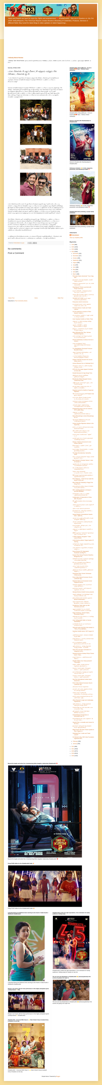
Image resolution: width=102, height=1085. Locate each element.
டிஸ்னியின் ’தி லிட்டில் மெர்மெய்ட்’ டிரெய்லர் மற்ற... (82, 624)
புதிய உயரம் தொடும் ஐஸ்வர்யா (81, 508)
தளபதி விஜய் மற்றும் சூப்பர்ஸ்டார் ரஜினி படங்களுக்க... (82, 387)
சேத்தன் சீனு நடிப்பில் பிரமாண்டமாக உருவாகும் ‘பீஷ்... (83, 708)
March (74, 274)
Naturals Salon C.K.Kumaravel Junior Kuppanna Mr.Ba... (82, 581)
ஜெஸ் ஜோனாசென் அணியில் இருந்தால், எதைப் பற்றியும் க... (82, 602)
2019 (72, 753)
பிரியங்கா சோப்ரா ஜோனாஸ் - (81, 686)
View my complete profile (76, 237)
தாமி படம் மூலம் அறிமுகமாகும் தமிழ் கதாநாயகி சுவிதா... (83, 427)
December (76, 253)
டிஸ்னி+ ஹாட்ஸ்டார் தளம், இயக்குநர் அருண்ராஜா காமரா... (83, 439)
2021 (72, 749)
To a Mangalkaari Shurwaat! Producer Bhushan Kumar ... (82, 349)
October (75, 258)
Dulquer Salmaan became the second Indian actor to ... (82, 360)
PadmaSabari (75, 235)
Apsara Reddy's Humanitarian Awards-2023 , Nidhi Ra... (83, 515)
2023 (72, 251)
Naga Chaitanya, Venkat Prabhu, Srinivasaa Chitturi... (81, 613)
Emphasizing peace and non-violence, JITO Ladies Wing (82, 409)
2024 (72, 249)
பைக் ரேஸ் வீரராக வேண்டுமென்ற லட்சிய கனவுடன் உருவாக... (82, 398)
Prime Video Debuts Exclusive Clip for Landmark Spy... (82, 578)
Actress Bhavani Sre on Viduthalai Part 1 (83, 363)
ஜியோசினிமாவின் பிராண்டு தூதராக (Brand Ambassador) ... (82, 598)
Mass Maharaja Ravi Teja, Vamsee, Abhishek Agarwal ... (82, 333)
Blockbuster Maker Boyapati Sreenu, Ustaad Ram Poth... (82, 379)
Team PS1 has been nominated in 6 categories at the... (82, 650)
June (74, 267)
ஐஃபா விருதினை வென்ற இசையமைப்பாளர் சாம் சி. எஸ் (82, 643)
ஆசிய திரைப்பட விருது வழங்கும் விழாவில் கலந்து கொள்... (82, 704)
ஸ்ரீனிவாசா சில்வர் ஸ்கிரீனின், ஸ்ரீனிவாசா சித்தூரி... (80, 376)
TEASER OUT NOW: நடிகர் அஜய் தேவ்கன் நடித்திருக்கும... (82, 299)
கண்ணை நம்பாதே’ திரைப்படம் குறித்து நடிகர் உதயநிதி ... (83, 617)
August (75, 262)
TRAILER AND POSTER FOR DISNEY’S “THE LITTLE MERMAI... (83, 628)
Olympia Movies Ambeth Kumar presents (83, 592)
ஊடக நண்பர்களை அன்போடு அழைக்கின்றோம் (81, 468)
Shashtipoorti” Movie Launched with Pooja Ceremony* (82, 287)
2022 (72, 746)
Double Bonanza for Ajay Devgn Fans (82, 373)
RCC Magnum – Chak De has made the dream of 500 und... (83, 479)
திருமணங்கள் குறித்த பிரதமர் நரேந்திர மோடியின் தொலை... (83, 487)
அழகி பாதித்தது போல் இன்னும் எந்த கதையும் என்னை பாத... (83, 595)
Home (36, 298)
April (74, 271)
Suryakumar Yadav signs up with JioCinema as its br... (81, 606)
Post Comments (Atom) (21, 301)
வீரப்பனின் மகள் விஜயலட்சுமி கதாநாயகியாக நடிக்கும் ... (81, 431)
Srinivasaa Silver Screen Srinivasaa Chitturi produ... (82, 574)
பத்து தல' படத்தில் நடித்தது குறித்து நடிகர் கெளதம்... (82, 322)
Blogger (58, 1076)
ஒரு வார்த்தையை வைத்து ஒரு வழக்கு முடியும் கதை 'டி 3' (83, 672)
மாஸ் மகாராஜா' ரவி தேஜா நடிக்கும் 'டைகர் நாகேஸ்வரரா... (82, 336)
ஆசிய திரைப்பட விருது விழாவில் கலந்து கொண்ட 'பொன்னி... (82, 646)
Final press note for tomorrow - (81, 302)
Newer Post (11, 298)
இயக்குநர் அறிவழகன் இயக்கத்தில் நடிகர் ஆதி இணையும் (82, 726)
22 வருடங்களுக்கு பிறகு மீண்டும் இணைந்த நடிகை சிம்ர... (82, 563)
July (74, 265)
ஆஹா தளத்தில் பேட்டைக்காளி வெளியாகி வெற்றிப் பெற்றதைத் (82, 609)
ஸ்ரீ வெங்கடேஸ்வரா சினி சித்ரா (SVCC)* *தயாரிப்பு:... (81, 711)
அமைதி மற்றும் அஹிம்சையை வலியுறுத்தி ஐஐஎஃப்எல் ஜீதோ (81, 405)
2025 (72, 247)
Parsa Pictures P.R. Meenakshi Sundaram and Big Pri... (81, 552)
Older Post (60, 298)
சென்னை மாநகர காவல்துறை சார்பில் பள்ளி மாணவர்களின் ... (82, 402)
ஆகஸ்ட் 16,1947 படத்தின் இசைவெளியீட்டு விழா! (80, 325)
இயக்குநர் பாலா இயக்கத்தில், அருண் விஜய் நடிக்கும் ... (83, 280)
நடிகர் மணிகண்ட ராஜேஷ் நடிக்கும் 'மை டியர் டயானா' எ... (82, 291)
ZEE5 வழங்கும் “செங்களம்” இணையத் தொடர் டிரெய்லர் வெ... (83, 533)
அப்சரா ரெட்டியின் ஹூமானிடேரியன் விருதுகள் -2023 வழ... (83, 518)
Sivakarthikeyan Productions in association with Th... (81, 715)
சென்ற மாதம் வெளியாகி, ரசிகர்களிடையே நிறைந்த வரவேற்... (83, 693)
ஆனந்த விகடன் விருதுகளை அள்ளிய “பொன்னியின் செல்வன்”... (83, 464)
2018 (72, 755)
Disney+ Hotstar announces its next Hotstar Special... (82, 442)
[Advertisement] (51, 41)
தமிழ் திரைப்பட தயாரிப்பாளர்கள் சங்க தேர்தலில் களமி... (83, 639)
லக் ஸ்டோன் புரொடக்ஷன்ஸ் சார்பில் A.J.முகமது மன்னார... (82, 689)
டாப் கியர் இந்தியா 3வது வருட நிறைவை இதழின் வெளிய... (81, 356)
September (76, 260)
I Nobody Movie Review (15, 57)
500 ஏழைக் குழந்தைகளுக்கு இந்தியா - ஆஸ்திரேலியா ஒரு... (83, 476)
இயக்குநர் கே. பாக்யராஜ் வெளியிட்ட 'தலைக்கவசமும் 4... (83, 511)
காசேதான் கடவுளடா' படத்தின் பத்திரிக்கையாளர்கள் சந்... (81, 494)
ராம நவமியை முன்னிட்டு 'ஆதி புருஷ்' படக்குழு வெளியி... (83, 316)
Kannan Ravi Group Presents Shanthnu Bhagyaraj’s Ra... (83, 555)
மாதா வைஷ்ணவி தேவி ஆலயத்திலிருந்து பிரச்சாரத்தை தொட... (81, 345)
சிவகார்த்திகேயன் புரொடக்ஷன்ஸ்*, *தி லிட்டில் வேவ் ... (83, 719)
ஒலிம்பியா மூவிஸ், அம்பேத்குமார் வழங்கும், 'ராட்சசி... (82, 589)
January (75, 743)
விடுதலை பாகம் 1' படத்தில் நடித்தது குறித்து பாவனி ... (82, 366)
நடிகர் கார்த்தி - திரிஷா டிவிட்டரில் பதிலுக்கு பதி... (82, 526)
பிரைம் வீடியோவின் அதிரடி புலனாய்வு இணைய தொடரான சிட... (83, 295)
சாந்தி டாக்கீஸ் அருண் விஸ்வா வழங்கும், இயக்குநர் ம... (81, 665)
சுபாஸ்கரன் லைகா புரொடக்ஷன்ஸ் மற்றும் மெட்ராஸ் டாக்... (82, 305)
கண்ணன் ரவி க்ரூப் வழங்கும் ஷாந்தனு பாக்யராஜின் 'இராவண (83, 559)
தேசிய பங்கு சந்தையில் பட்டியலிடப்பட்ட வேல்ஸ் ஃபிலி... (83, 472)
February (75, 741)
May (74, 269)
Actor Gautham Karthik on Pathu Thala (83, 319)
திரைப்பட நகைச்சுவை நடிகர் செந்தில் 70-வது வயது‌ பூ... (83, 329)
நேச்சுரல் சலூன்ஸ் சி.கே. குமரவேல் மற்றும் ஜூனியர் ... (82, 585)
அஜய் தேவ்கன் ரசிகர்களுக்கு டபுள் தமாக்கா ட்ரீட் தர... (82, 353)
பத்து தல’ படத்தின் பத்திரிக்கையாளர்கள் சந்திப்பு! (81, 413)
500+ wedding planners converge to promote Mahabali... (82, 490)
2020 (72, 751)
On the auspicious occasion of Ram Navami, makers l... (82, 312)
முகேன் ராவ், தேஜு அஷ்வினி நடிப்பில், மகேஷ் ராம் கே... (83, 544)
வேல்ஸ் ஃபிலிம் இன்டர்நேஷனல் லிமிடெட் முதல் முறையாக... (82, 669)
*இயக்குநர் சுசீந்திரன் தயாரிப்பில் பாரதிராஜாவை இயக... (81, 420)
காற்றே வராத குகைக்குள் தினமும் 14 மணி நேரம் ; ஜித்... (82, 697)
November (76, 255)
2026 (72, 244)
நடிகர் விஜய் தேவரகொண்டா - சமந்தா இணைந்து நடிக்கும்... (83, 450)
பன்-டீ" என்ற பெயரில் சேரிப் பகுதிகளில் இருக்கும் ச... (80, 566)
